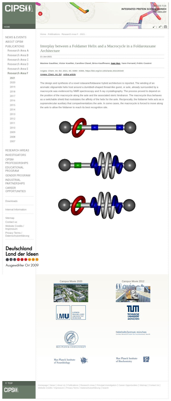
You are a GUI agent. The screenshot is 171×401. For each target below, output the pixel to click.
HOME (7, 27)
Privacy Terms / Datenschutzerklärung (17, 234)
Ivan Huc (115, 63)
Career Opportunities (15, 189)
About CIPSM (14, 41)
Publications (14, 46)
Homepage (43, 385)
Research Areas (17, 150)
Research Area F (18, 73)
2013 (12, 114)
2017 (12, 96)
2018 (12, 91)
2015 (12, 105)
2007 (12, 141)
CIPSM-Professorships (16, 161)
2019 (12, 87)
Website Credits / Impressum (51, 388)
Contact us (11, 222)
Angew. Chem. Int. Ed (51, 74)
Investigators (15, 155)
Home (43, 34)
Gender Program (17, 175)
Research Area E (18, 68)
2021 (12, 78)
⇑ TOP (8, 383)
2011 (12, 123)
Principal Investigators (107, 385)
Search (105, 388)
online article (69, 74)
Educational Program (14, 169)
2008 (12, 137)
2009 (12, 132)
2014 (12, 109)
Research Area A (18, 50)
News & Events (15, 37)
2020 (12, 82)
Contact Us (154, 385)
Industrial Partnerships (15, 181)
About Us (61, 385)
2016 (12, 100)
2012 (12, 118)
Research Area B (18, 55)
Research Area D (18, 64)
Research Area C (18, 59)
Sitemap (9, 218)
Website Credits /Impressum (14, 227)
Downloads (11, 201)
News (52, 385)
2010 (12, 127)
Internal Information (15, 209)
